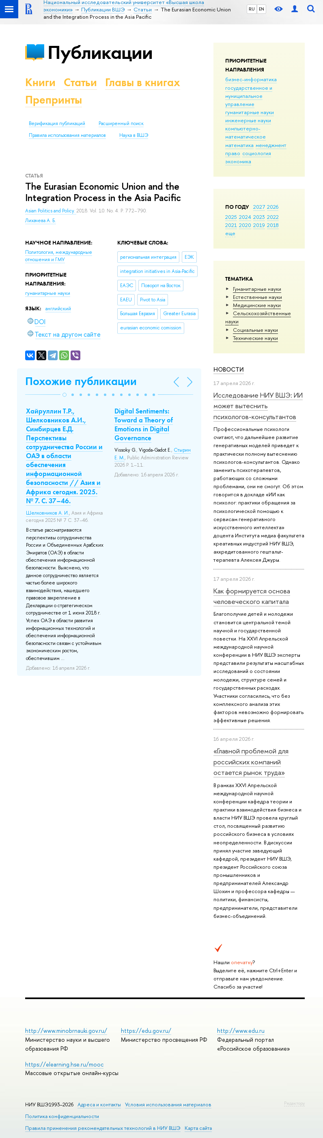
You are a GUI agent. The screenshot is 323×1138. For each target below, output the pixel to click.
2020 (245, 225)
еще (230, 233)
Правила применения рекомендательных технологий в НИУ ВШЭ (103, 1128)
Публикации (100, 52)
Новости (228, 369)
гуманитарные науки (249, 112)
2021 (231, 225)
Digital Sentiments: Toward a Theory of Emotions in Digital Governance (143, 424)
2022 (273, 217)
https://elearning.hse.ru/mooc (64, 1064)
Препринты (53, 100)
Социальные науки (255, 329)
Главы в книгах (142, 82)
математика (239, 145)
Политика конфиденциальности (62, 1116)
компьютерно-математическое (245, 132)
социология (256, 153)
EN (261, 9)
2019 (259, 225)
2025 (231, 217)
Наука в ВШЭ (133, 135)
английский (58, 308)
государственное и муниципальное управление (248, 96)
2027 (259, 206)
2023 (259, 217)
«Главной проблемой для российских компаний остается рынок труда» (251, 761)
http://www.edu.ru (241, 1030)
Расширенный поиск (121, 123)
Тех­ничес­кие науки (255, 338)
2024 (245, 217)
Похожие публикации (81, 381)
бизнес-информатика (251, 79)
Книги (40, 82)
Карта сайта (198, 1128)
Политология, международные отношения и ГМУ (58, 256)
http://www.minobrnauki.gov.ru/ (66, 1030)
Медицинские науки (257, 305)
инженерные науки (248, 120)
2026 (272, 206)
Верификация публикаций (57, 123)
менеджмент (271, 145)
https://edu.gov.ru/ (146, 1030)
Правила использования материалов (67, 135)
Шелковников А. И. (47, 513)
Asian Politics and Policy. (50, 211)
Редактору (294, 1103)
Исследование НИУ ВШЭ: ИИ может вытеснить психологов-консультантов (258, 405)
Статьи (80, 82)
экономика (238, 161)
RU (252, 9)
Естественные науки (257, 297)
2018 (273, 225)
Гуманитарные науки (257, 288)
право (232, 153)
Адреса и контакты (99, 1104)
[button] (64, 395)
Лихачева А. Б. (40, 220)
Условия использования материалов (168, 1104)
